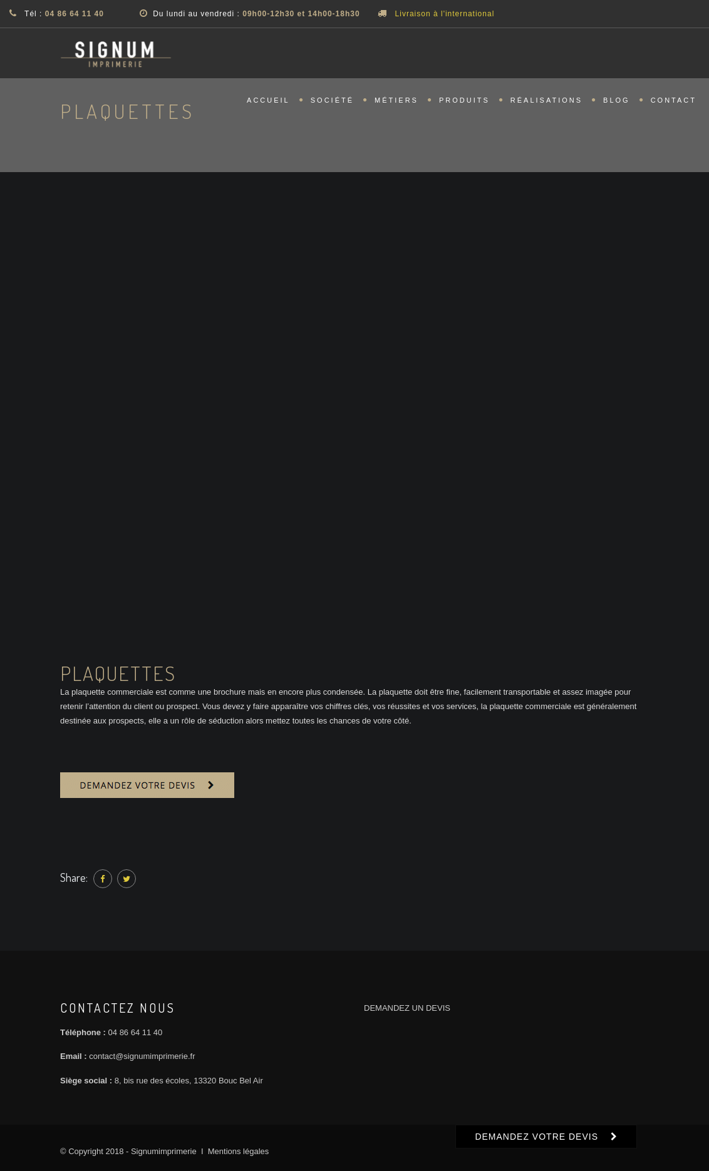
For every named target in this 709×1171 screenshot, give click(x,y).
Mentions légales (238, 1151)
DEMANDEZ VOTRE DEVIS (536, 1137)
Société (332, 104)
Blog (616, 104)
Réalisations (546, 104)
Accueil (268, 104)
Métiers (396, 104)
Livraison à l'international (445, 13)
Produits (464, 104)
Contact (673, 104)
